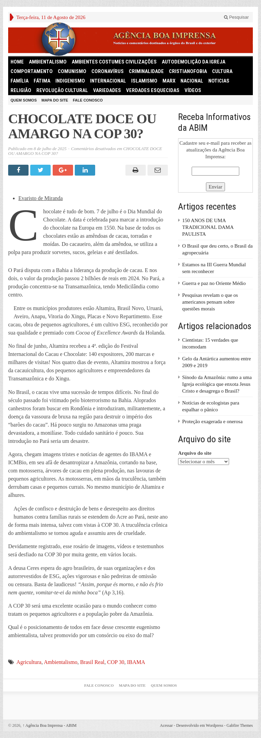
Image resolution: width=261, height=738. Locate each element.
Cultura (222, 71)
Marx (168, 81)
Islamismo (144, 81)
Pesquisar (236, 17)
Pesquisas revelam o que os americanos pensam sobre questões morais (210, 301)
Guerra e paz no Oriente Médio (214, 283)
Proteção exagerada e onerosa (212, 421)
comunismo (72, 71)
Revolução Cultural (62, 90)
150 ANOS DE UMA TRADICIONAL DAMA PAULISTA (207, 227)
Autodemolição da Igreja (193, 62)
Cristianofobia (188, 71)
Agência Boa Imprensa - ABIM (49, 725)
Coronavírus (107, 71)
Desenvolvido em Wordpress (199, 725)
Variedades (107, 90)
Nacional (191, 81)
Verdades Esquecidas (152, 90)
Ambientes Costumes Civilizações (114, 62)
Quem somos (24, 100)
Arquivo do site (194, 453)
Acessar (166, 725)
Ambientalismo (48, 62)
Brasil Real (92, 662)
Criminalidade (146, 71)
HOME (17, 62)
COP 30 (115, 662)
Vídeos (193, 90)
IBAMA (136, 662)
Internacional (108, 81)
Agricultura (28, 662)
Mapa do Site (54, 100)
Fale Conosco (88, 100)
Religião (21, 90)
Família (20, 81)
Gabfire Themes (240, 725)
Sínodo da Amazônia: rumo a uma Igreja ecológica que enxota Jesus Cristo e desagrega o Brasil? (217, 384)
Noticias (218, 81)
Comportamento (32, 71)
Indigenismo (70, 81)
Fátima (42, 81)
